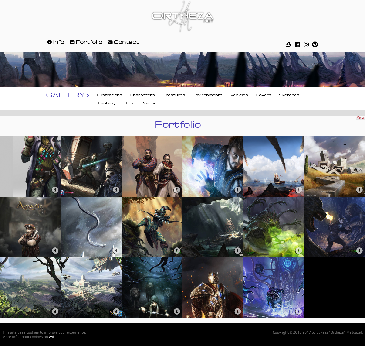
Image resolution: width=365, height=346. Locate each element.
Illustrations (109, 94)
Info (55, 41)
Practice (150, 102)
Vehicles (239, 94)
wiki (52, 337)
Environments (208, 94)
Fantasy (107, 102)
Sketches (289, 94)
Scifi (128, 102)
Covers (263, 94)
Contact (123, 41)
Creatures (174, 94)
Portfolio (85, 41)
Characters (142, 94)
